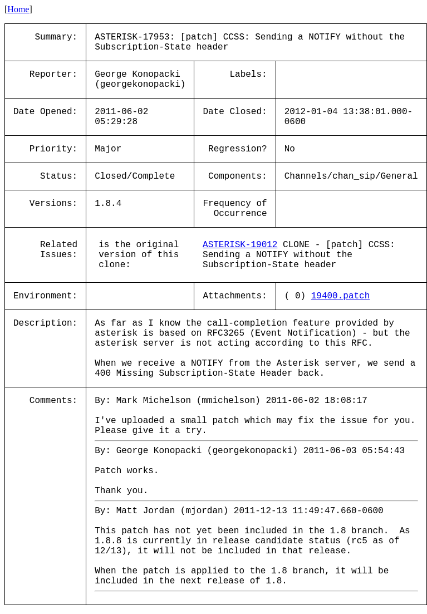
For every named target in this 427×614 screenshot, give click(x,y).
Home (18, 9)
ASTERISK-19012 (240, 245)
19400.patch (340, 296)
